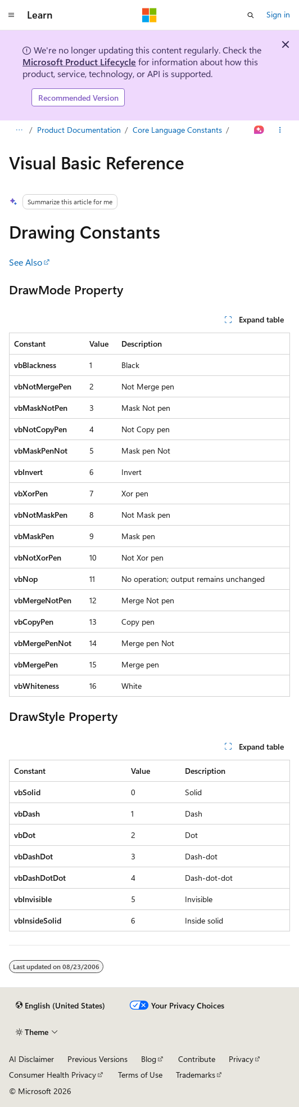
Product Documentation (79, 129)
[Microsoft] (149, 15)
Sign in (278, 14)
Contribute (196, 1059)
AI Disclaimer (31, 1059)
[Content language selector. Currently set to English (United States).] (60, 1006)
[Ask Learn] (259, 131)
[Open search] (250, 15)
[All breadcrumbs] (19, 131)
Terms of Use (140, 1074)
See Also (25, 262)
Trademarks (195, 1074)
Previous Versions (97, 1059)
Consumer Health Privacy (52, 1074)
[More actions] (280, 131)
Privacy (241, 1059)
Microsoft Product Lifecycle (79, 62)
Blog (148, 1059)
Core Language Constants (177, 129)
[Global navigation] (11, 15)
